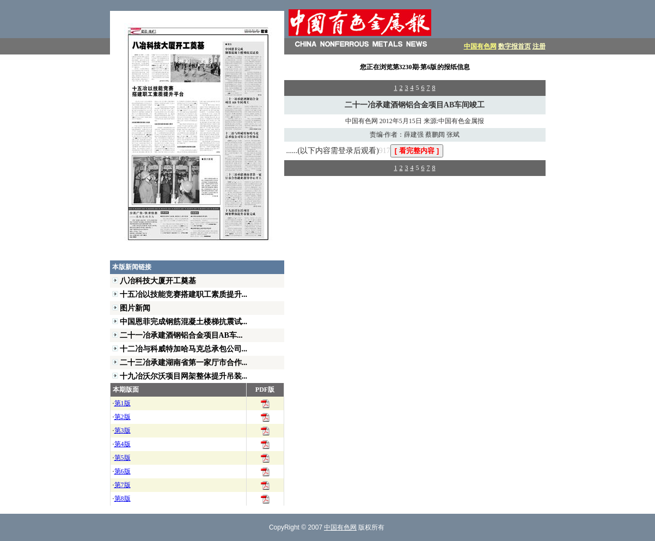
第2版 (122, 417)
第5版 (122, 457)
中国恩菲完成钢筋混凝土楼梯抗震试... (184, 321)
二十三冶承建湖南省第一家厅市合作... (184, 362)
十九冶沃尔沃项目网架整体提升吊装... (184, 376)
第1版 (122, 403)
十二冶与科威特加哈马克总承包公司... (184, 348)
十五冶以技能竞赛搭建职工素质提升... (184, 294)
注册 (539, 46)
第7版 (122, 485)
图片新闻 (135, 308)
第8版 (122, 498)
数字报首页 (514, 46)
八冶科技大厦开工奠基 (158, 280)
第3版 (122, 430)
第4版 (122, 444)
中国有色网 (480, 46)
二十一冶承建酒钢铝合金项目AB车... (181, 335)
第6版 (122, 471)
